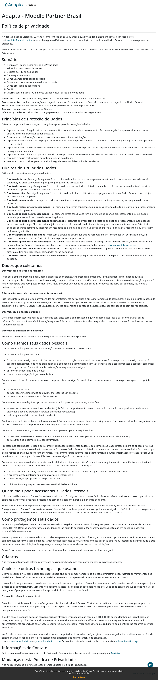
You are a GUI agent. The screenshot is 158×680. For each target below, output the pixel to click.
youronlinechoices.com (48, 641)
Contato (115, 652)
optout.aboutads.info (19, 641)
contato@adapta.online (19, 40)
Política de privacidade (79, 673)
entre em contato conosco (121, 244)
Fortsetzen (79, 677)
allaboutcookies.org (127, 641)
